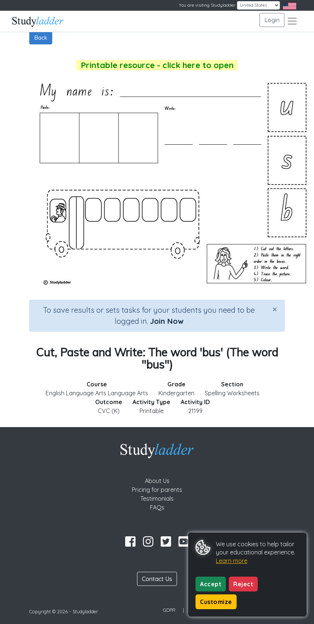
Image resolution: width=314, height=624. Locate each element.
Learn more (231, 560)
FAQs (157, 507)
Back (40, 37)
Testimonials (157, 498)
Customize (216, 601)
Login (272, 20)
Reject (243, 584)
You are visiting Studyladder (207, 5)
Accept (210, 584)
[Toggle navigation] (292, 21)
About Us (157, 480)
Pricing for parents (157, 489)
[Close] (274, 309)
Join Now (166, 321)
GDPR (169, 610)
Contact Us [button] (157, 579)
